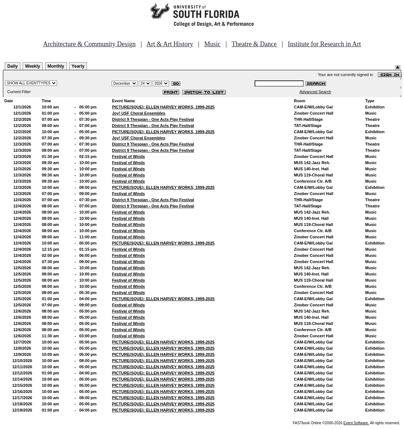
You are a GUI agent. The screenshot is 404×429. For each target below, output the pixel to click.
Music (212, 44)
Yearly (78, 66)
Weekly (32, 66)
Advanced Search (315, 92)
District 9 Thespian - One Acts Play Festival (153, 119)
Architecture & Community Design (89, 44)
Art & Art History (170, 44)
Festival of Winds (128, 156)
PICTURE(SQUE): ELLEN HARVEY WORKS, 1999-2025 (163, 107)
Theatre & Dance (254, 44)
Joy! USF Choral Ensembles (138, 113)
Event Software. (356, 423)
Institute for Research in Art (324, 44)
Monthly (56, 66)
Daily (12, 66)
